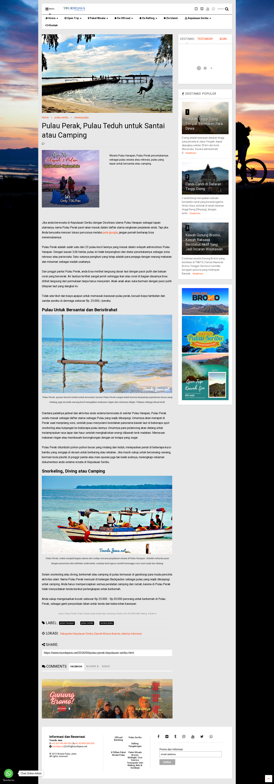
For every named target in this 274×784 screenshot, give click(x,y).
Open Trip (73, 18)
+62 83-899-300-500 (84, 743)
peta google (110, 232)
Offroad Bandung (118, 738)
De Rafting (148, 18)
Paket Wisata (98, 18)
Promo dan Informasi (171, 749)
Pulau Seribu (135, 737)
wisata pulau (81, 117)
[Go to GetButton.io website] (8, 780)
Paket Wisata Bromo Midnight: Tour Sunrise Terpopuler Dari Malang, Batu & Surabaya (135, 760)
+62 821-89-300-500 (61, 743)
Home (51, 18)
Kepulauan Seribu (198, 18)
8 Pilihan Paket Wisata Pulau (118, 753)
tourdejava (57, 746)
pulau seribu (61, 117)
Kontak (51, 25)
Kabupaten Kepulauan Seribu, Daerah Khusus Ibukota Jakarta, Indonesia (101, 633)
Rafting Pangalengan (135, 744)
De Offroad (123, 18)
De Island (171, 18)
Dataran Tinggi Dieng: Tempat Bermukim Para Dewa (204, 124)
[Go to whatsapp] (8, 773)
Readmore (191, 153)
